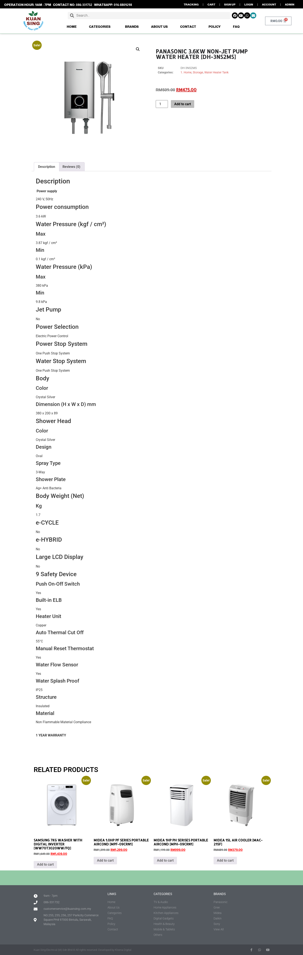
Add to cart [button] (45, 864)
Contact (188, 26)
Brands (132, 26)
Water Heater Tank (216, 72)
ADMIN (289, 4)
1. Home (186, 72)
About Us (159, 26)
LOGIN (248, 4)
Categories (101, 27)
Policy (215, 26)
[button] (138, 49)
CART (211, 4)
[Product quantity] (162, 104)
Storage (198, 72)
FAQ (236, 26)
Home (72, 26)
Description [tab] (46, 167)
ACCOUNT (269, 4)
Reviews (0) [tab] (71, 167)
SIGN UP (229, 4)
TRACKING (191, 4)
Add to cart (182, 104)
